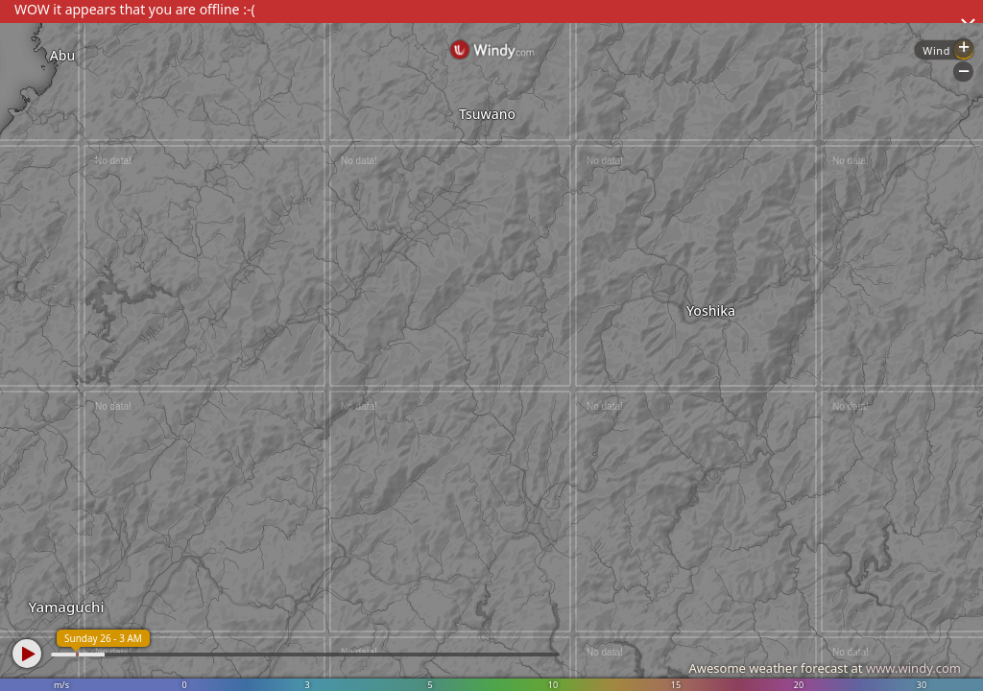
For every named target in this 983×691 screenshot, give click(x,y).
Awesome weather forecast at (824, 668)
